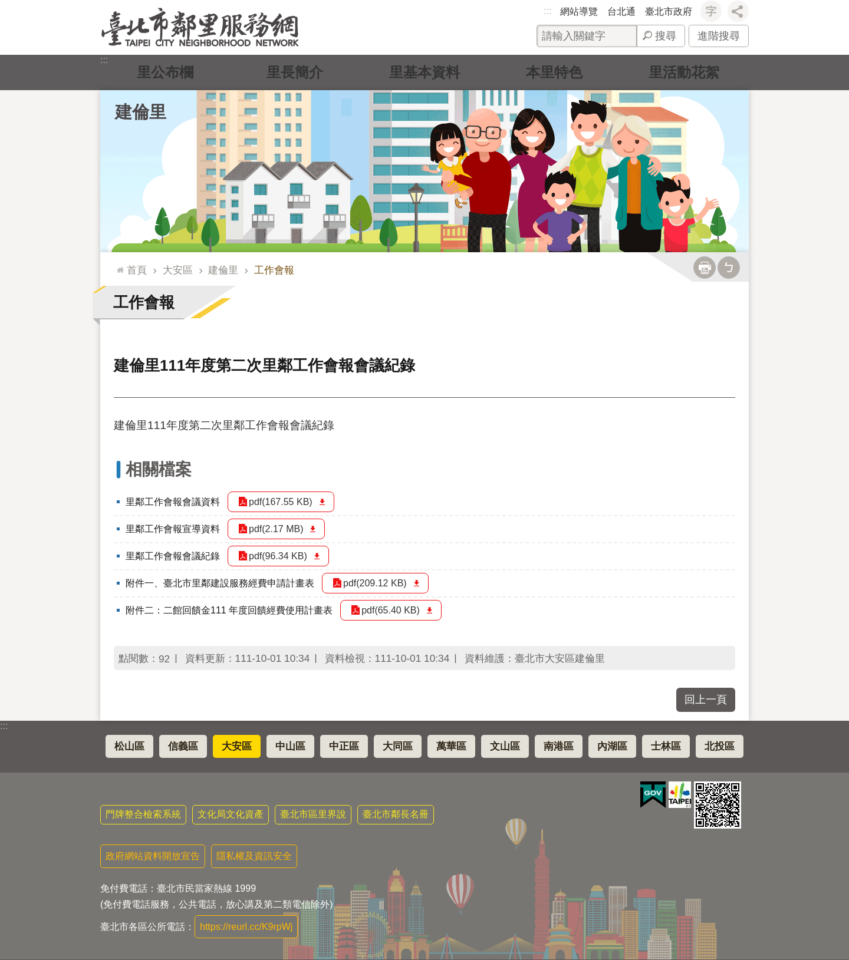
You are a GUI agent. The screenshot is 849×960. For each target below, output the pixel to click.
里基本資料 (424, 72)
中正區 (344, 746)
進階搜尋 (718, 36)
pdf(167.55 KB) (280, 502)
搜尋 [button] (665, 36)
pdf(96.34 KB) (278, 556)
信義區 (183, 746)
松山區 (129, 746)
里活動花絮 (684, 72)
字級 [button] (711, 11)
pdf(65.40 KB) (390, 610)
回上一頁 (706, 699)
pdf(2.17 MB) (276, 529)
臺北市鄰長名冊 (396, 814)
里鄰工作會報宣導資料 (173, 529)
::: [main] (117, 265)
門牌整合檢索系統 (143, 814)
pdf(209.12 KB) (375, 583)
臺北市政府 (668, 11)
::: (547, 11)
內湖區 (612, 746)
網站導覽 (579, 11)
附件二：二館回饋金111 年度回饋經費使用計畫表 (229, 610)
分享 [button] (738, 11)
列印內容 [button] (704, 267)
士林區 (666, 746)
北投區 (720, 746)
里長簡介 (294, 72)
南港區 (559, 746)
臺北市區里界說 (313, 814)
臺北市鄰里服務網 (200, 27)
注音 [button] (729, 267)
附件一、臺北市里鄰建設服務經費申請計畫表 (220, 583)
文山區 (505, 746)
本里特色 (554, 72)
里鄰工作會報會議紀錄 (173, 556)
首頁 (137, 270)
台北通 (621, 11)
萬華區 (451, 746)
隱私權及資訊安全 (254, 856)
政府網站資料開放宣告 (153, 856)
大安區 (178, 270)
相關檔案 (159, 469)
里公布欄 (165, 72)
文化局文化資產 (231, 814)
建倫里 (140, 112)
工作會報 (274, 270)
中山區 (290, 746)
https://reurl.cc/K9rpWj (246, 927)
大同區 (398, 746)
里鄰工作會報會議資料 (173, 502)
